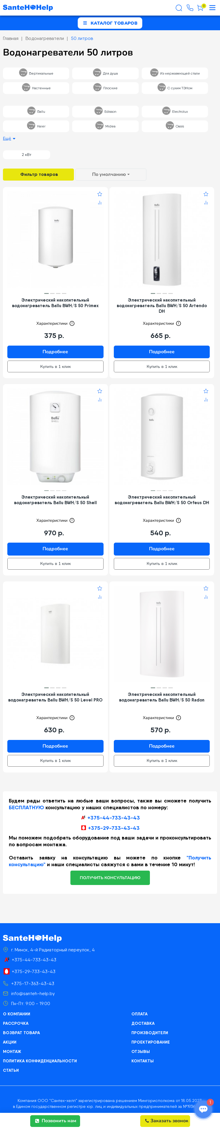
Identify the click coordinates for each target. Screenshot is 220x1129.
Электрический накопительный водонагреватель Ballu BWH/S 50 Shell (55, 499)
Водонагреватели (45, 38)
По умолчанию (109, 174)
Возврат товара (21, 1032)
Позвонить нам (55, 1121)
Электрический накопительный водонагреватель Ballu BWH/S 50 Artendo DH (162, 305)
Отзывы (140, 1051)
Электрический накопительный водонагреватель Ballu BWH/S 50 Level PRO (55, 697)
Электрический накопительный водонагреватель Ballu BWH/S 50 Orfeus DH (162, 499)
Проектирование (150, 1042)
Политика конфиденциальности (40, 1061)
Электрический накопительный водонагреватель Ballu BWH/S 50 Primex (55, 302)
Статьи (11, 1070)
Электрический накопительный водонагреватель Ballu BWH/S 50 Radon (161, 697)
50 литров (82, 38)
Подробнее (55, 352)
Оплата (139, 1014)
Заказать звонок (166, 1121)
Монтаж (12, 1051)
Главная (10, 38)
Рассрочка (15, 1023)
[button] (46, 293)
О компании (16, 1014)
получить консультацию (110, 878)
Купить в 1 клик (55, 366)
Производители (149, 1032)
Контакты (142, 1061)
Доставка (143, 1023)
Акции (9, 1042)
